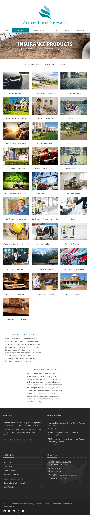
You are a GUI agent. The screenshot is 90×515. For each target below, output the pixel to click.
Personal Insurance (23, 334)
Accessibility (68, 503)
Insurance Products (23, 475)
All (26, 65)
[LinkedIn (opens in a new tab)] (9, 511)
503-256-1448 (57, 468)
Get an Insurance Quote (23, 479)
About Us (23, 462)
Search (39, 503)
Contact (82, 30)
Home (6, 30)
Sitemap (29, 440)
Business (61, 65)
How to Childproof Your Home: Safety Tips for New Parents (67, 426)
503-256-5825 (57, 471)
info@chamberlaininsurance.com (64, 475)
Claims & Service (40, 30)
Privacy (47, 503)
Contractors (48, 65)
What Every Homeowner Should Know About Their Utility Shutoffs (67, 441)
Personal (35, 65)
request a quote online (32, 429)
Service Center (23, 470)
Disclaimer (56, 503)
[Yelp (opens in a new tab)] (18, 511)
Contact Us (23, 466)
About (69, 30)
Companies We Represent (23, 483)
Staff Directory (23, 487)
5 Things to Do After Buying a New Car (67, 433)
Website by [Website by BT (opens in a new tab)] (9, 506)
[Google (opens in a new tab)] (13, 511)
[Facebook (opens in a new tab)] (4, 511)
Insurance (21, 30)
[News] (23, 511)
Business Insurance (45, 369)
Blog (56, 30)
